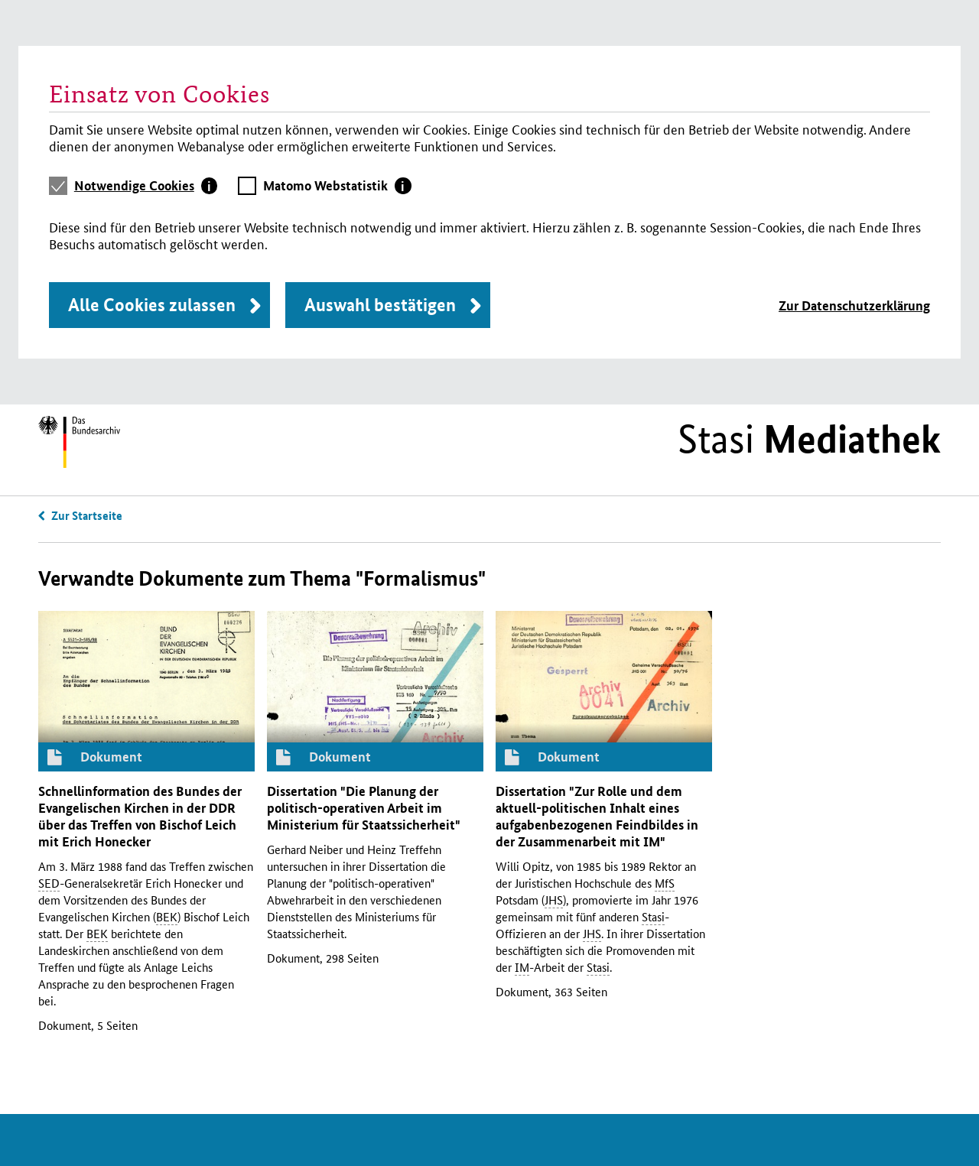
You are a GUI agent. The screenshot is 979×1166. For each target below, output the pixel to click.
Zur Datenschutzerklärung (854, 305)
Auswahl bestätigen (380, 305)
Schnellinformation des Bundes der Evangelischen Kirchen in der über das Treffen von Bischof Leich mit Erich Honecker (140, 816)
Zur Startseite (86, 515)
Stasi (809, 439)
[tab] (146, 186)
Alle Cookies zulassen (152, 305)
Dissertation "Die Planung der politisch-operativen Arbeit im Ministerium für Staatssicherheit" (363, 807)
